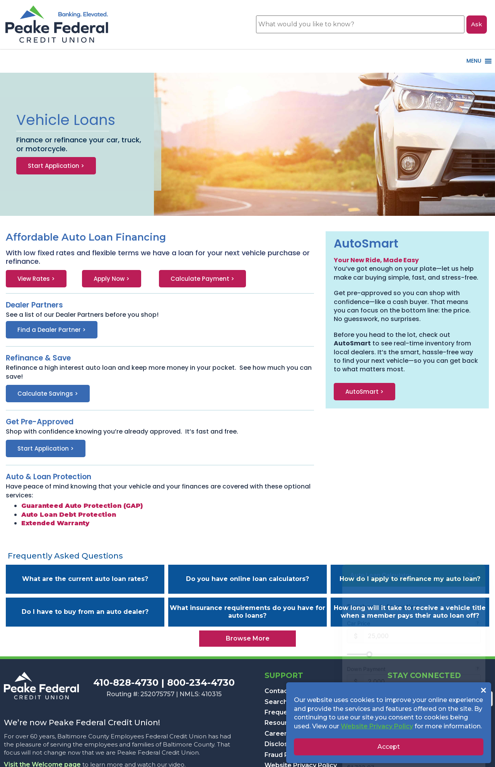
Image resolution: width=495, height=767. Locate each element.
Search (276, 702)
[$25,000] (422, 601)
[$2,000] (422, 647)
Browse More (248, 638)
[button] (407, 391)
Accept (388, 746)
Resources (282, 722)
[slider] (414, 620)
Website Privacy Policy (377, 726)
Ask (476, 24)
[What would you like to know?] (360, 24)
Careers (277, 733)
